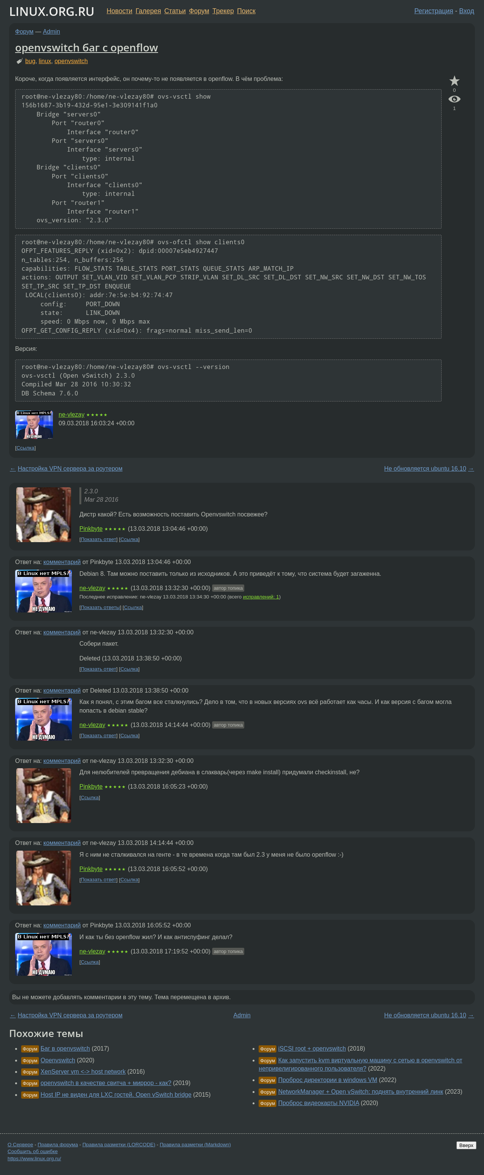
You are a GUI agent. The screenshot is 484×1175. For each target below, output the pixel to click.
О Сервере (20, 1144)
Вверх (466, 1145)
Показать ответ (98, 539)
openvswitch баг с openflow (86, 47)
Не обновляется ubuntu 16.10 (425, 468)
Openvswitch (57, 1060)
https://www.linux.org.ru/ (34, 1158)
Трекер (223, 11)
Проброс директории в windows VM (327, 1080)
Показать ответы (100, 607)
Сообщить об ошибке (33, 1151)
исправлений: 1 (261, 597)
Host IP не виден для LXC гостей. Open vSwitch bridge (115, 1094)
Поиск (246, 11)
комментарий (62, 562)
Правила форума (58, 1144)
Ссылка (25, 448)
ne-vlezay (71, 414)
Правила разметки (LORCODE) (118, 1144)
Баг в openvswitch (65, 1048)
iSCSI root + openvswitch (312, 1048)
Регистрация (433, 11)
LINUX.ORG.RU (52, 11)
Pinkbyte (90, 528)
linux (45, 61)
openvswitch (71, 61)
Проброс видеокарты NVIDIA (318, 1103)
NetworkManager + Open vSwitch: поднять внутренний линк (360, 1091)
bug (30, 61)
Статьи (175, 11)
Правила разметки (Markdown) (195, 1144)
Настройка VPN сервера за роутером (70, 468)
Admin (51, 31)
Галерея (148, 11)
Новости (119, 11)
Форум (199, 11)
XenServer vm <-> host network (83, 1071)
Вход (466, 11)
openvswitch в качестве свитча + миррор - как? (105, 1083)
